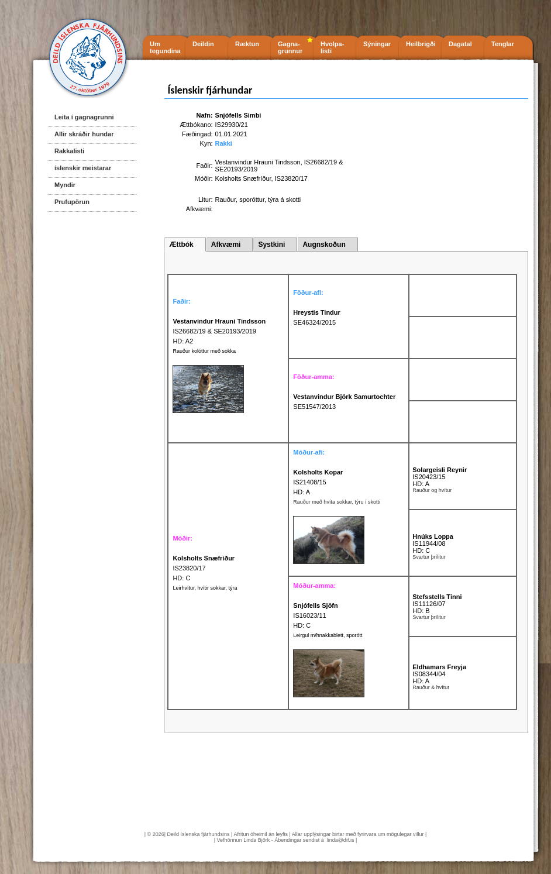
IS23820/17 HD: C (204, 568)
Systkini (271, 244)
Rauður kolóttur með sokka (204, 351)
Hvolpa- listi (332, 47)
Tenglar (502, 43)
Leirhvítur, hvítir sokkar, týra (205, 588)
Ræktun (247, 43)
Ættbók (181, 244)
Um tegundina (165, 47)
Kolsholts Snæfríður (243, 178)
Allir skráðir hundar (83, 133)
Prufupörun (71, 201)
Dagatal (460, 43)
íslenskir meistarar (82, 167)
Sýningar (377, 43)
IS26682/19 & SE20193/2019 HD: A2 (219, 331)
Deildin (203, 43)
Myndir (64, 184)
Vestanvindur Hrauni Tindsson (258, 162)
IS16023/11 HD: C (315, 615)
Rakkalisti (69, 150)
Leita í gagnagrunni (83, 117)
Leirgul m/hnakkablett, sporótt (327, 635)
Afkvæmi (226, 244)
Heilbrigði (421, 43)
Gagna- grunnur (290, 47)
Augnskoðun (323, 244)
